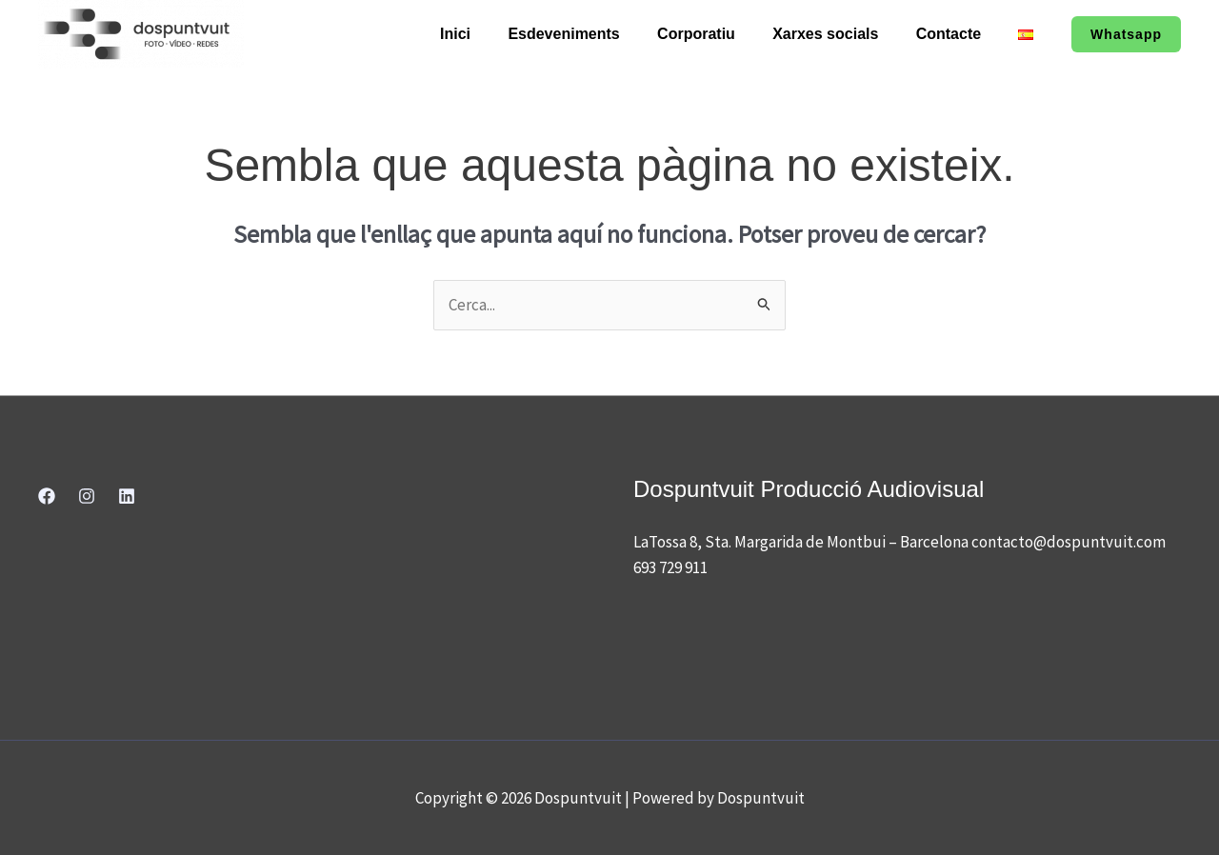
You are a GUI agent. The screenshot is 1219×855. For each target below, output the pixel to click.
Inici (493, 34)
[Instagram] (86, 496)
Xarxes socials (842, 34)
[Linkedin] (126, 496)
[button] (1126, 34)
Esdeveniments (594, 34)
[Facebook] (46, 496)
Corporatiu (721, 34)
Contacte (959, 34)
